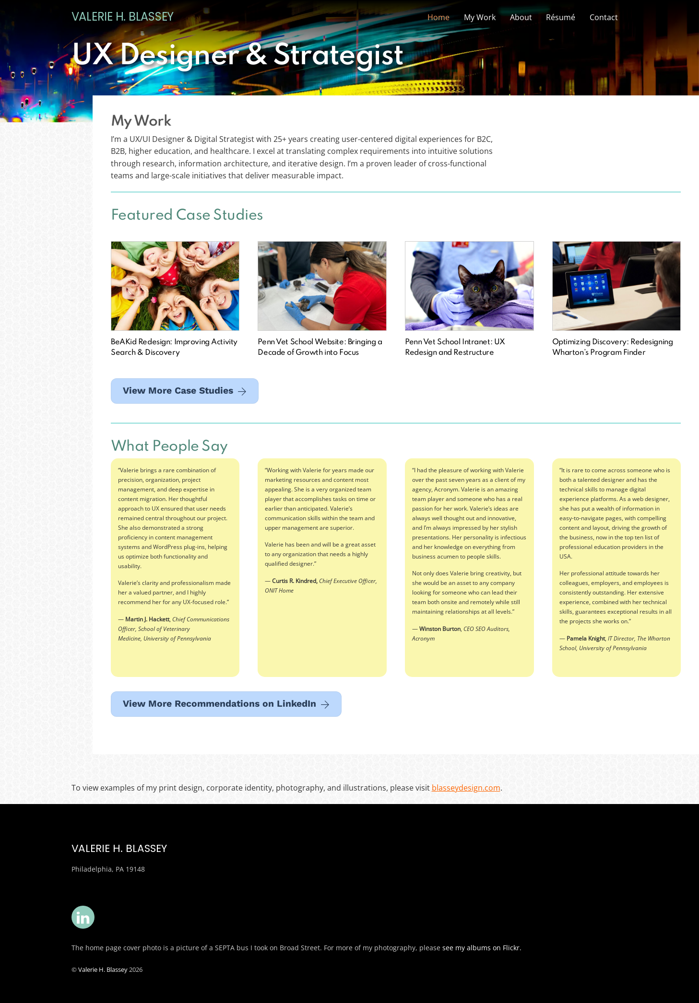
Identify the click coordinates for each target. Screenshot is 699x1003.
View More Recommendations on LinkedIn (226, 704)
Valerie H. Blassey (103, 969)
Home (438, 17)
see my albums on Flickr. (481, 947)
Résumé (560, 17)
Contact (604, 17)
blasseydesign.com (466, 787)
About (521, 17)
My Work (480, 17)
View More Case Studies (185, 391)
